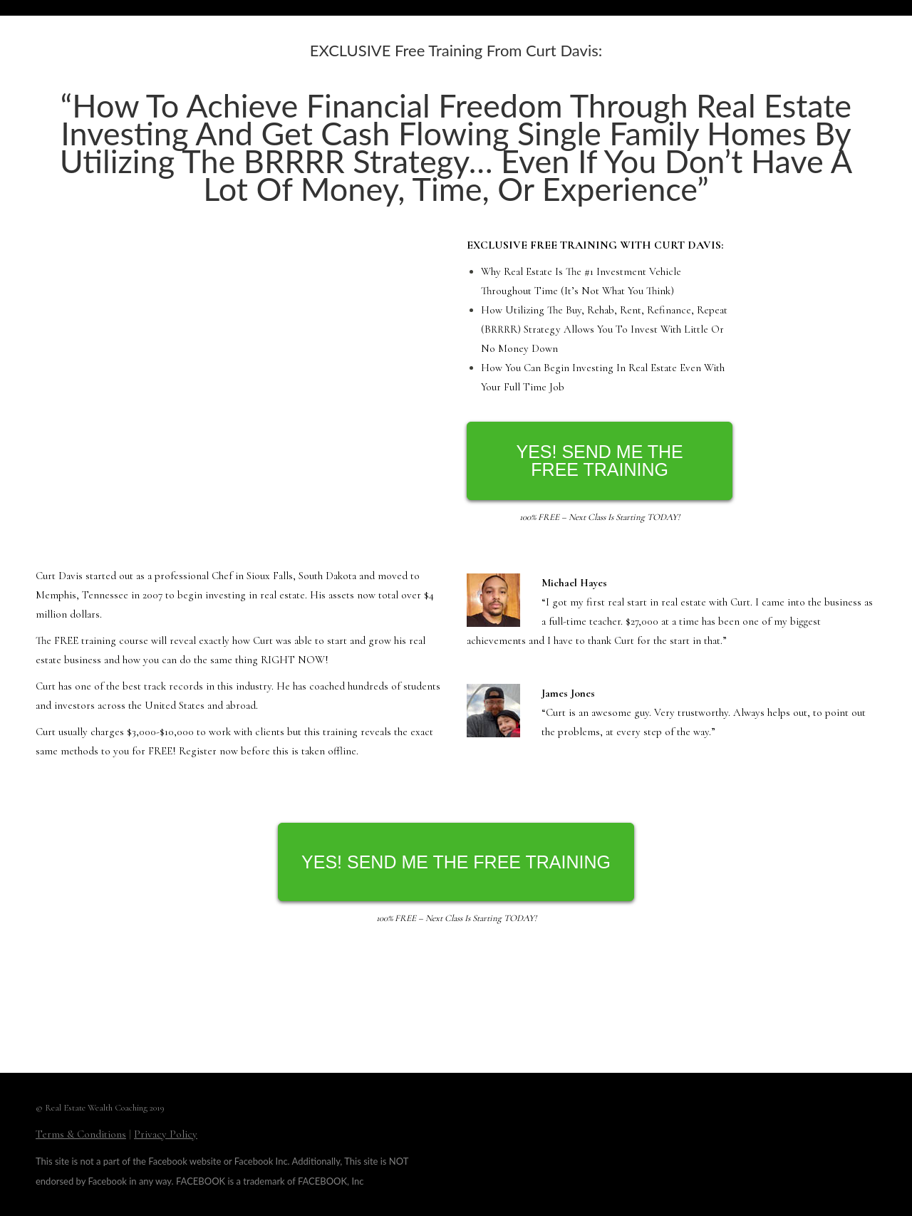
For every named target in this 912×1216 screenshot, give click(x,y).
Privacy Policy (165, 1134)
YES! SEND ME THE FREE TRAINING (599, 460)
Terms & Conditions (81, 1134)
